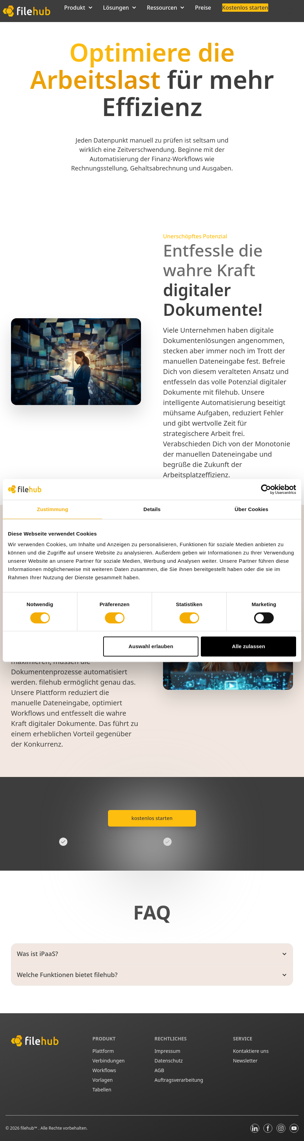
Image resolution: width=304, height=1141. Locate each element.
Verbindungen (109, 1060)
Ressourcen (165, 7)
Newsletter (245, 1060)
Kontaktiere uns (251, 1051)
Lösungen (119, 7)
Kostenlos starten (245, 7)
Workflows (104, 1070)
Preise (203, 7)
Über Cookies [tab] (251, 509)
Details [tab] (152, 509)
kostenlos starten (152, 818)
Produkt (78, 7)
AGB (159, 1070)
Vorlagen (103, 1080)
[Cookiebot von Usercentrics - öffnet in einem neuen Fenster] (266, 489)
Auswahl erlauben (151, 646)
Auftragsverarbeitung (178, 1080)
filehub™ (30, 1128)
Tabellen (102, 1089)
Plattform (103, 1051)
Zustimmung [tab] (52, 509)
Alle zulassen (248, 646)
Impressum (167, 1051)
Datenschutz (168, 1060)
